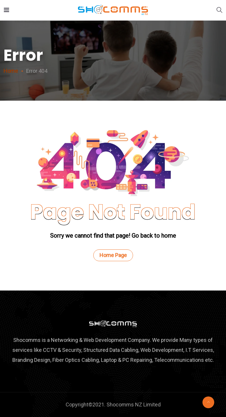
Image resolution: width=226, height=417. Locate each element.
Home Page (113, 255)
